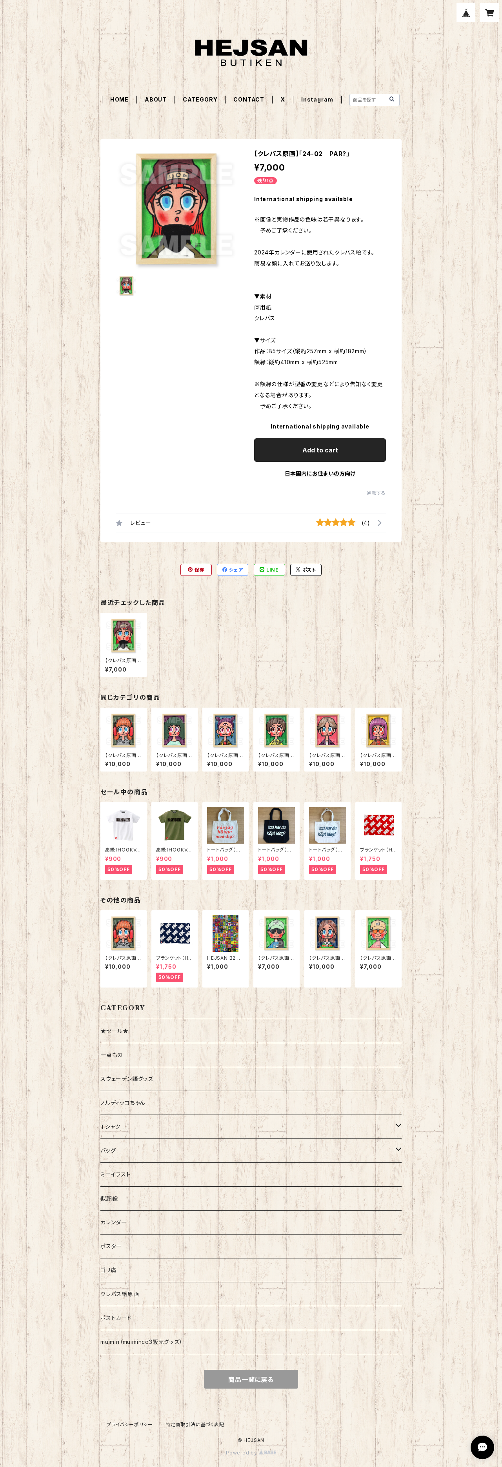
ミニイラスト (115, 1174)
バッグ (108, 1150)
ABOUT (156, 99)
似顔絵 (109, 1198)
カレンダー (113, 1222)
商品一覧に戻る (251, 1379)
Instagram (317, 99)
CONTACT (248, 99)
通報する (376, 493)
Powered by (251, 1453)
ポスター (111, 1246)
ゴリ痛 (108, 1270)
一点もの (111, 1054)
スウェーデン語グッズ (126, 1078)
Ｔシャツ (110, 1126)
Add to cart (320, 450)
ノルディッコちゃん (122, 1102)
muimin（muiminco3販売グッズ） (141, 1341)
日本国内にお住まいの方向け (320, 473)
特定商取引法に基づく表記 (195, 1424)
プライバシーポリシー (130, 1424)
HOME (119, 99)
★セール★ (114, 1031)
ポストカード (116, 1317)
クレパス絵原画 (119, 1294)
